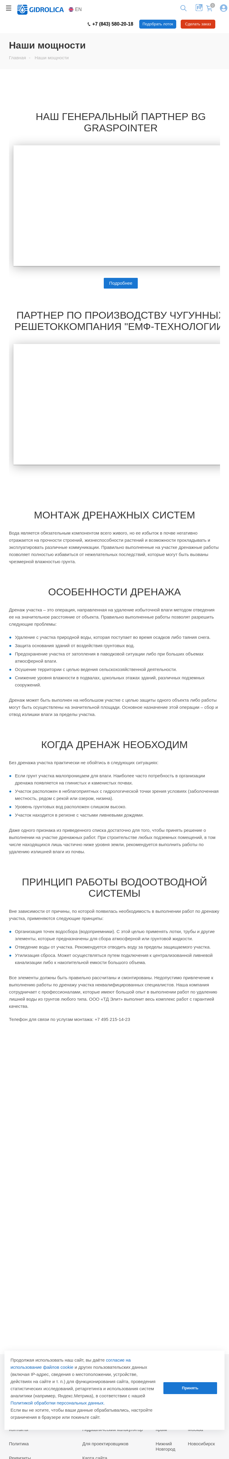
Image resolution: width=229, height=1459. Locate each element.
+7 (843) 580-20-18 (110, 24)
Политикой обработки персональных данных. (57, 1402)
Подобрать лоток (158, 24)
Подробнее (120, 283)
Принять (190, 1388)
